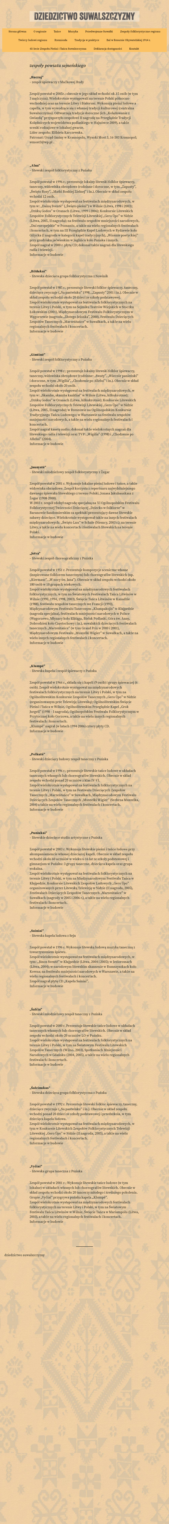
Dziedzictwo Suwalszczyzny (24, 1255)
